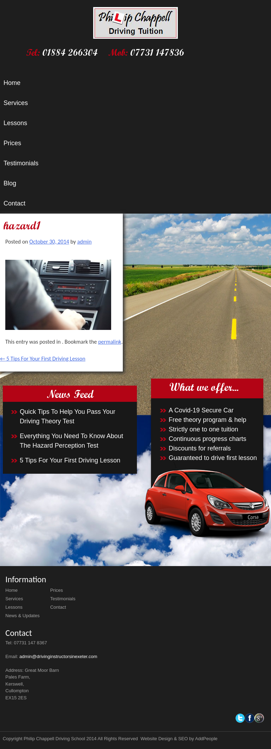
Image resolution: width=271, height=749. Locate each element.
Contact (14, 203)
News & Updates (22, 615)
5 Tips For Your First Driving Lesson (42, 358)
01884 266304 (70, 52)
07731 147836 (157, 52)
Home (12, 82)
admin (84, 241)
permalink (109, 341)
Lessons (15, 123)
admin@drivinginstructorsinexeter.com (58, 656)
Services (16, 102)
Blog (10, 183)
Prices (12, 143)
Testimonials (21, 163)
